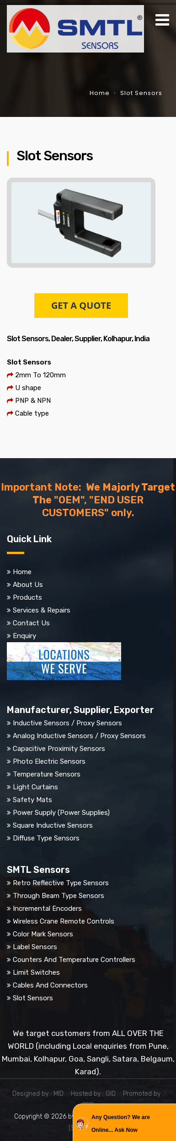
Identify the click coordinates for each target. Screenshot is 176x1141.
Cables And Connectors (50, 985)
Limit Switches (36, 972)
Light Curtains (35, 787)
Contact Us (31, 623)
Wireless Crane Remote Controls (63, 921)
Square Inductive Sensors (53, 825)
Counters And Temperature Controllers (74, 960)
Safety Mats (32, 800)
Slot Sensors (33, 998)
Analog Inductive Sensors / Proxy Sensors (79, 736)
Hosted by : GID (96, 1094)
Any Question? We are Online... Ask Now (120, 1123)
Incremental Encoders (47, 908)
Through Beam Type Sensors (58, 896)
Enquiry (24, 636)
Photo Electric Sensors (49, 761)
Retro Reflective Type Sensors (61, 883)
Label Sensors (35, 947)
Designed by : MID (40, 1094)
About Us (28, 585)
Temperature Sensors (46, 774)
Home (100, 93)
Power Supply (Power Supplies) (61, 812)
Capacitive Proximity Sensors (59, 749)
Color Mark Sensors (43, 934)
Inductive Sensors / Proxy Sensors (67, 723)
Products (27, 597)
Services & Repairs (41, 610)
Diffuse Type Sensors (46, 838)
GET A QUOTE (81, 305)
